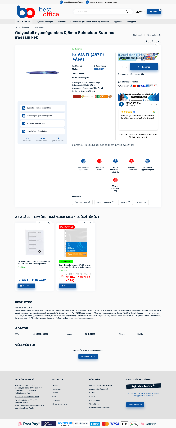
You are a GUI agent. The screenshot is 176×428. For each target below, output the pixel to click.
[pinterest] (152, 41)
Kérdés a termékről (104, 202)
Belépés (55, 385)
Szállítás (92, 396)
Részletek (76, 196)
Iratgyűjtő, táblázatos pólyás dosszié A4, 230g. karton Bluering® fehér (34, 262)
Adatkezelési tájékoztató (98, 389)
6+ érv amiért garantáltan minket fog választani (89, 22)
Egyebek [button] (117, 22)
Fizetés (92, 393)
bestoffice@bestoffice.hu (24, 408)
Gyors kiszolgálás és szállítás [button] (36, 108)
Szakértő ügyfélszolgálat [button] (34, 131)
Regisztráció (57, 389)
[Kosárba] (144, 66)
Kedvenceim (56, 400)
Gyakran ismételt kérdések (99, 408)
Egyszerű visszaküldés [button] (33, 123)
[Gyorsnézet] (48, 222)
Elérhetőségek (94, 400)
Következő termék (153, 35)
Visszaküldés (94, 404)
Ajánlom (140, 202)
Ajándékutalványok (45, 22)
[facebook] (146, 41)
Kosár (54, 396)
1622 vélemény (135, 137)
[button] (23, 21)
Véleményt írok (87, 356)
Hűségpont (131, 22)
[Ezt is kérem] (26, 286)
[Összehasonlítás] (39, 222)
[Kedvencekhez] (156, 44)
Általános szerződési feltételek (101, 385)
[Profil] (140, 11)
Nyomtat (124, 202)
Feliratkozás (134, 404)
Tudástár (62, 22)
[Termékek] (16, 27)
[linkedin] (158, 41)
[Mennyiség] (122, 66)
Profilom (55, 393)
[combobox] (103, 11)
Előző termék (137, 35)
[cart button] (154, 11)
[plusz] (126, 66)
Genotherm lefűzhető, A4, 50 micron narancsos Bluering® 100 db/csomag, (75, 266)
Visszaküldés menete (60, 404)
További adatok (78, 73)
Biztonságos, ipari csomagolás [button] (37, 115)
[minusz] (126, 67)
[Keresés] (126, 11)
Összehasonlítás (81, 202)
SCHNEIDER (99, 69)
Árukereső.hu (65, 425)
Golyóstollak (39, 27)
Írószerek (25, 27)
